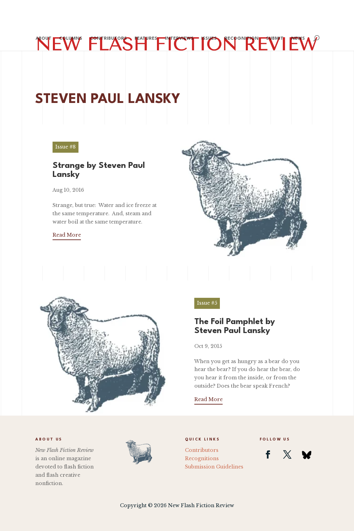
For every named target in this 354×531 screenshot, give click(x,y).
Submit (274, 38)
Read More (67, 235)
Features (145, 38)
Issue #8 (65, 147)
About (44, 38)
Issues (209, 38)
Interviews (179, 38)
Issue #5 (207, 303)
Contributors (108, 38)
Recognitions (202, 458)
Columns (70, 38)
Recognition (241, 38)
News (298, 38)
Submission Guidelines (214, 467)
